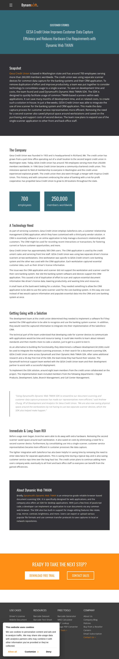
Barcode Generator (67, 616)
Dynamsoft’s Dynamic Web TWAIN (40, 495)
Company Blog (90, 619)
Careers (87, 630)
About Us (88, 616)
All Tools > (62, 630)
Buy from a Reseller (93, 626)
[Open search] (17, 5)
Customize (31, 651)
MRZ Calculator (65, 619)
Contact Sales (80, 575)
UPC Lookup (63, 623)
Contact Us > (90, 637)
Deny (48, 651)
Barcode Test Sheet (42, 619)
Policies (87, 623)
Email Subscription (93, 633)
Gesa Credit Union (19, 73)
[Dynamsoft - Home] (30, 5)
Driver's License (17, 616)
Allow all (12, 651)
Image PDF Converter (68, 626)
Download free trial (42, 575)
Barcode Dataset (41, 616)
